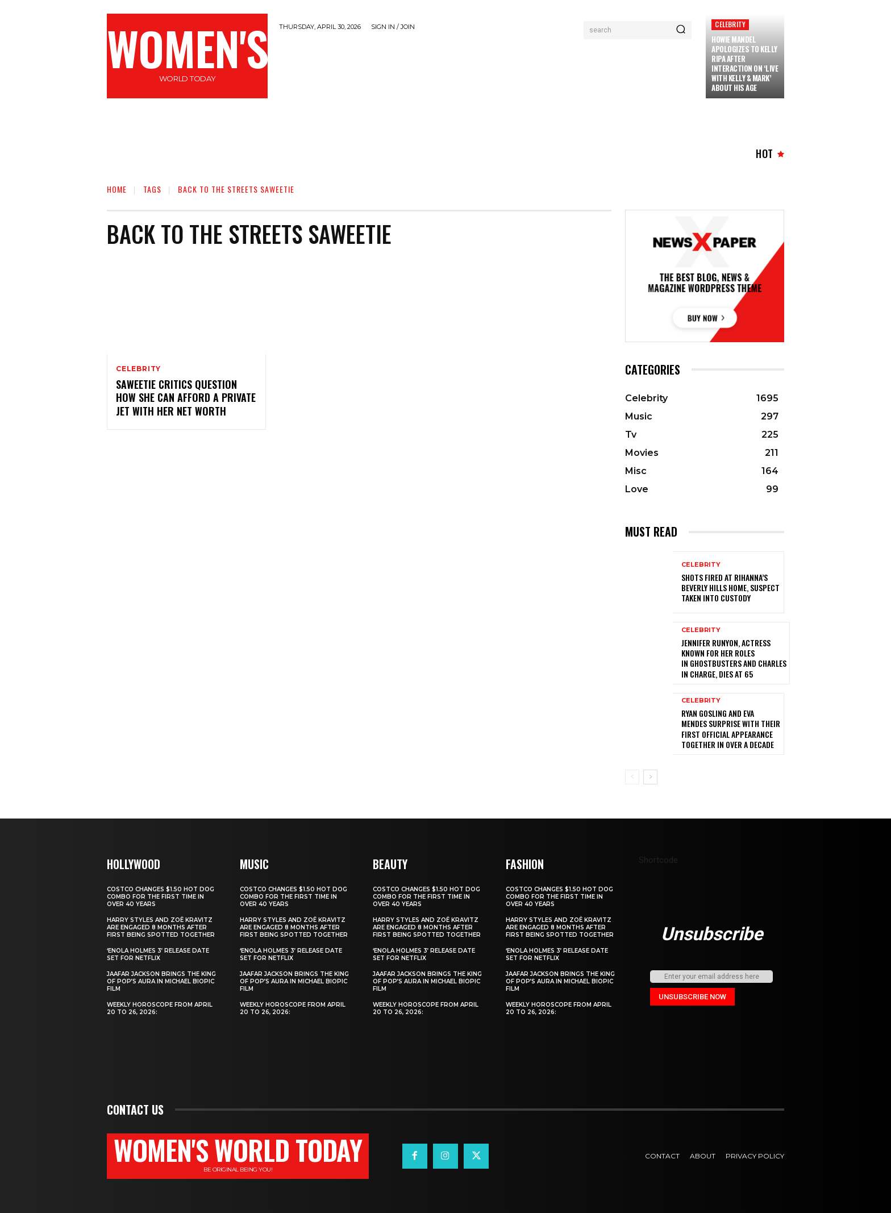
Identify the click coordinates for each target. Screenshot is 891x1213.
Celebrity (730, 24)
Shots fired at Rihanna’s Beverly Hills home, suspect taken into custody (730, 587)
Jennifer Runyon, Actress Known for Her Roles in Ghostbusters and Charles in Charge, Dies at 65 (733, 658)
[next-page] (650, 777)
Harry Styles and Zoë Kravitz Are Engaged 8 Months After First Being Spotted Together (161, 927)
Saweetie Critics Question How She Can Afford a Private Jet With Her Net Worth (186, 397)
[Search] (681, 30)
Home (117, 189)
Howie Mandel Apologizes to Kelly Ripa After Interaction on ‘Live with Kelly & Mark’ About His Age (744, 63)
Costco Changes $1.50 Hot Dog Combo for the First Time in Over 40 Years (160, 897)
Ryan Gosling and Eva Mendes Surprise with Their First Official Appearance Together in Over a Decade (730, 728)
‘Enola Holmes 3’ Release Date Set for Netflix (158, 954)
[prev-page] (632, 777)
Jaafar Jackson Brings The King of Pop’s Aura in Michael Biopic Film (161, 981)
